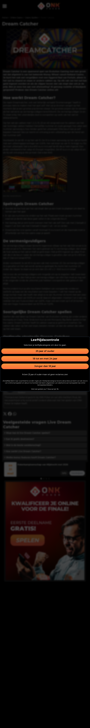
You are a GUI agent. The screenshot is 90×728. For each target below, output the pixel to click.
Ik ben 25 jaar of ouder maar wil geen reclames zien (45, 374)
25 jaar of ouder (45, 351)
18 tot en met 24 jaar (45, 358)
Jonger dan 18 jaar (45, 366)
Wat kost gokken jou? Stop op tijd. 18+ (45, 389)
